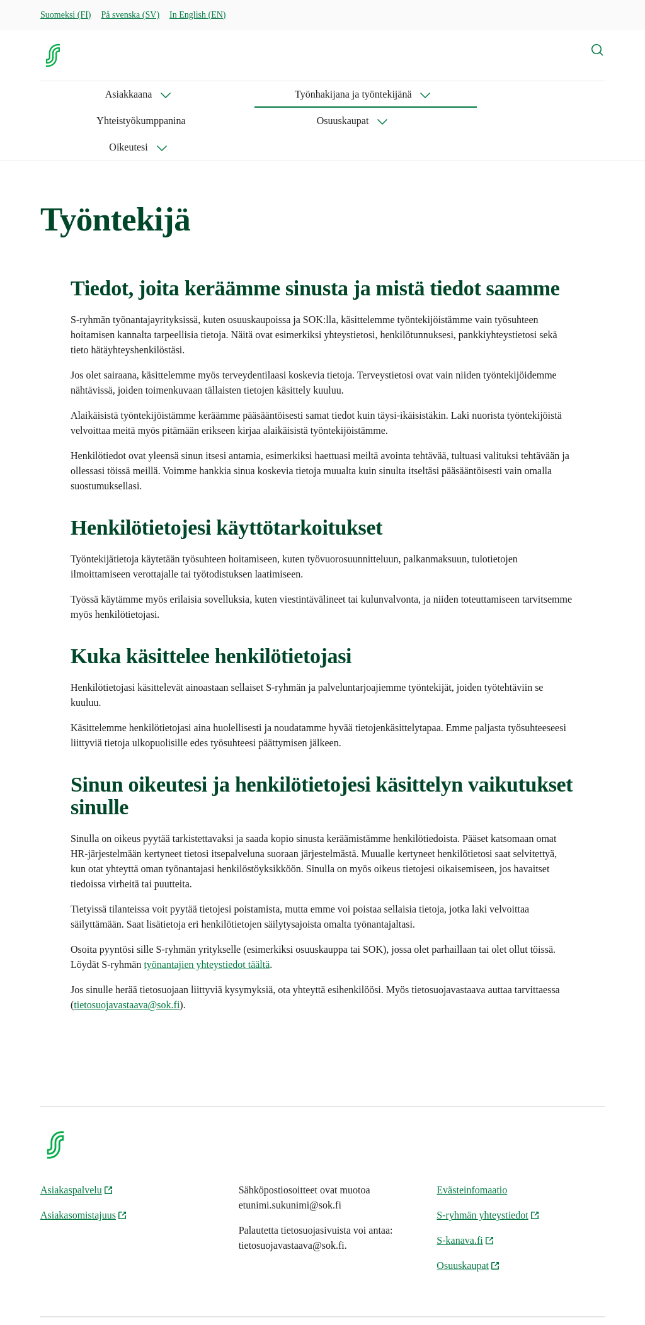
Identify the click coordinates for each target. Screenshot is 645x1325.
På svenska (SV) (130, 15)
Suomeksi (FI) (65, 15)
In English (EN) (197, 15)
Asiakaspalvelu (76, 1137)
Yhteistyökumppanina (324, 94)
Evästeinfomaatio (472, 1137)
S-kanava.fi (465, 1187)
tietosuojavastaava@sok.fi (127, 952)
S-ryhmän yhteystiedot (488, 1162)
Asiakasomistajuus (83, 1162)
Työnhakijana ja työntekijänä (183, 94)
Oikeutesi (490, 94)
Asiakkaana (64, 94)
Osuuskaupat (407, 94)
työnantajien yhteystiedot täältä (207, 911)
